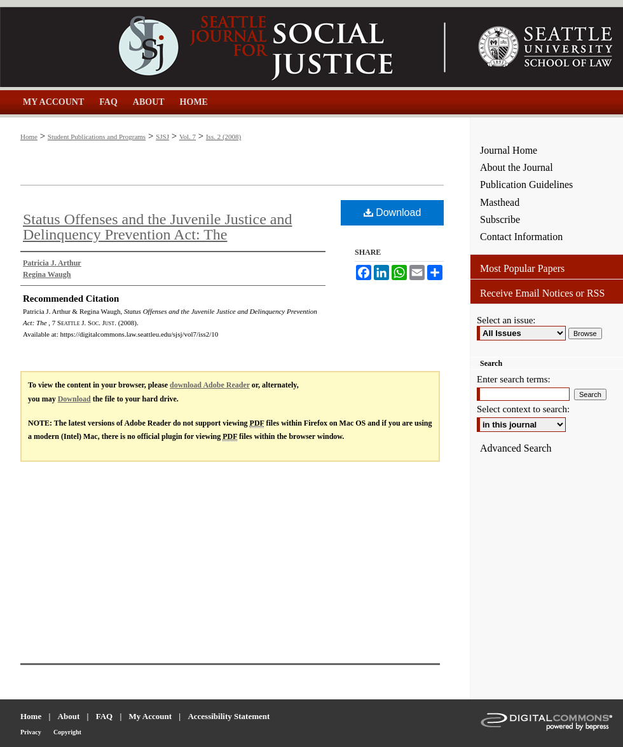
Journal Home (508, 150)
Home (29, 136)
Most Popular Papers (522, 268)
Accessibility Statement (229, 716)
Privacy (30, 732)
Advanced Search (515, 448)
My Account (150, 716)
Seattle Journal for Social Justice (235, 47)
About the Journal (516, 167)
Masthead (499, 202)
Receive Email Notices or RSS (542, 293)
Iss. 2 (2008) (223, 136)
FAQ (104, 716)
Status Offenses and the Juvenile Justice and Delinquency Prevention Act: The (157, 227)
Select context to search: (523, 409)
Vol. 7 (187, 136)
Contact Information (521, 236)
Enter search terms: (514, 379)
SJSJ (162, 136)
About (69, 716)
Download (392, 212)
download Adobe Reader (210, 384)
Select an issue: (506, 320)
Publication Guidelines (526, 184)
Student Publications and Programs (97, 136)
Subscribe (500, 219)
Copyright (67, 732)
